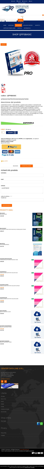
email (2, 179)
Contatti (2, 406)
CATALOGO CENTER (28, 25)
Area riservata (3, 411)
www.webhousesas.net (24, 449)
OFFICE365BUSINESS (4, 244)
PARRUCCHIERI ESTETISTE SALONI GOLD (9, 272)
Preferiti (2, 404)
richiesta (3, 185)
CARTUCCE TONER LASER (9, 28)
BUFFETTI (37, 25)
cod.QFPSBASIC (22, 190)
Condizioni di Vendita (5, 409)
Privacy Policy (3, 432)
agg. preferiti (4, 160)
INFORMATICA (27, 28)
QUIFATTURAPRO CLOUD (5, 311)
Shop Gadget (3, 421)
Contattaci (3, 435)
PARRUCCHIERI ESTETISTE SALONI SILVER (9, 298)
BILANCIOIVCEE (3, 214)
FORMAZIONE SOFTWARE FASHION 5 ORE (9, 259)
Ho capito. (33, 467)
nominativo (3, 172)
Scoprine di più (27, 467)
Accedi (2, 401)
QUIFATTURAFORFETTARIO (5, 326)
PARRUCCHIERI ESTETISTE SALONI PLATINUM (10, 285)
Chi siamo (3, 396)
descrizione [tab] (15, 165)
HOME (4, 25)
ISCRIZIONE (11, 25)
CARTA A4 (19, 28)
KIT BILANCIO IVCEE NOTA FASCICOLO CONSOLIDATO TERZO (13, 229)
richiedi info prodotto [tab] (26, 165)
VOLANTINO (18, 25)
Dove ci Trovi (3, 398)
